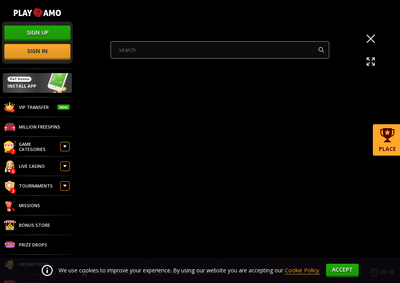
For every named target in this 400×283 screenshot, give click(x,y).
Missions (22, 205)
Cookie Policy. (302, 270)
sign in (37, 51)
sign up (37, 32)
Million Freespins (32, 127)
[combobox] (220, 131)
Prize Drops (25, 245)
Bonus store (27, 225)
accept (342, 269)
